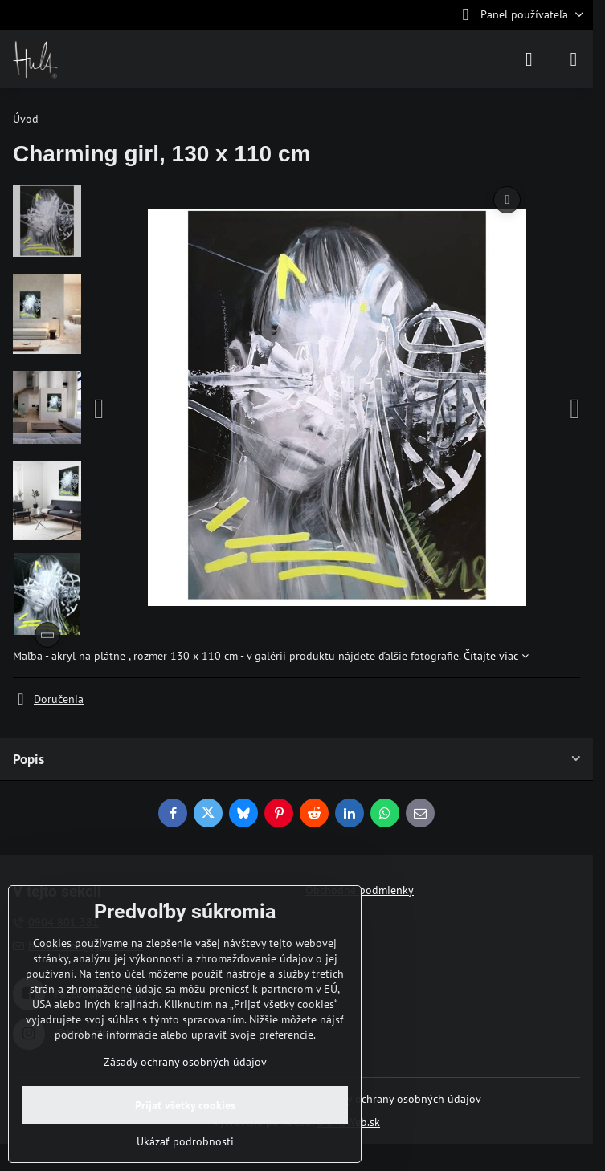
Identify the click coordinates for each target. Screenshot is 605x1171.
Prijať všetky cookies (185, 1105)
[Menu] (573, 59)
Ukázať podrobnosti (185, 1141)
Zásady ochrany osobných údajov (399, 1099)
